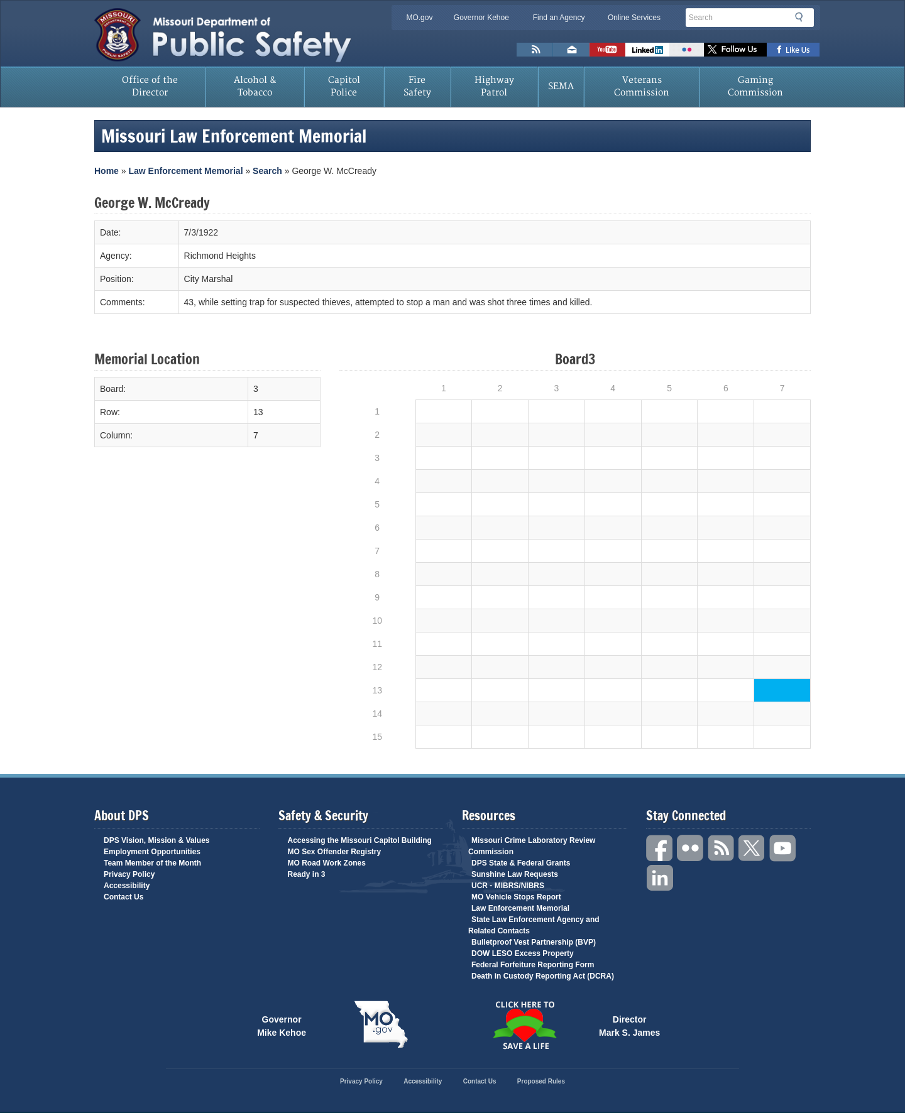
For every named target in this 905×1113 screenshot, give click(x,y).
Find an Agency (559, 17)
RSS (721, 848)
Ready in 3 (307, 874)
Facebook (660, 848)
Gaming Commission (755, 86)
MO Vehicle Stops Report (516, 897)
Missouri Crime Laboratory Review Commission (531, 846)
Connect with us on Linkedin (647, 50)
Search (802, 17)
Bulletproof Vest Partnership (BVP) (533, 942)
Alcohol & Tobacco (255, 86)
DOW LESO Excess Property (522, 953)
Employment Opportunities (152, 851)
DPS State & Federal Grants (520, 863)
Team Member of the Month (152, 863)
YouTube (783, 848)
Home (106, 171)
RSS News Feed (535, 50)
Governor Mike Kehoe (281, 1025)
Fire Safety (417, 86)
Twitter (752, 848)
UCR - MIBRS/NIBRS (507, 885)
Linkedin (660, 878)
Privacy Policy (129, 874)
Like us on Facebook (793, 50)
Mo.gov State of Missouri (380, 1024)
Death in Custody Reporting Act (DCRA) (542, 976)
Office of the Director (150, 86)
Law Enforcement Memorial (185, 171)
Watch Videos (607, 50)
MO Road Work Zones (327, 863)
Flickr (686, 50)
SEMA (561, 86)
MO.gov (419, 17)
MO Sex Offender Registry (334, 851)
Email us (571, 50)
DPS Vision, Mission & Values (157, 840)
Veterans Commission (641, 86)
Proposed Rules (541, 1081)
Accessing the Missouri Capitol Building (360, 840)
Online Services (634, 17)
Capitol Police (344, 86)
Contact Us (123, 897)
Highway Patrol (494, 86)
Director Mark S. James (629, 1025)
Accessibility (127, 885)
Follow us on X (735, 50)
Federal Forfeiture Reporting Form (532, 964)
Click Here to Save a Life (524, 1025)
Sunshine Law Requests (514, 874)
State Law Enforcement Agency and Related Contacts (534, 925)
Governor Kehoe (481, 17)
